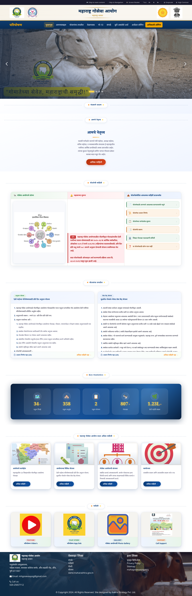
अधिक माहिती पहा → (84, 355)
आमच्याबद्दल (61, 24)
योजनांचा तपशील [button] (77, 24)
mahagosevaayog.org (138, 569)
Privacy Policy (133, 563)
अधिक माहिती (96, 162)
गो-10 (100, 24)
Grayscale (168, 2)
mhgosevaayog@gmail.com (33, 576)
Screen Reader (133, 2)
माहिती (71, 563)
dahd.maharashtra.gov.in (80, 572)
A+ (158, 2)
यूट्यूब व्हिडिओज (133, 560)
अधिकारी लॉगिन (154, 24)
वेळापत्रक (91, 24)
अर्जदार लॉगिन (137, 24)
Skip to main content (95, 2)
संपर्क (109, 24)
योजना (70, 569)
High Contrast (182, 2)
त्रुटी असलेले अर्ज (121, 24)
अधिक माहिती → (21, 484)
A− (150, 2)
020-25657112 (17, 584)
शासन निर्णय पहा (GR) (23, 355)
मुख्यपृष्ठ (49, 24)
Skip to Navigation (115, 2)
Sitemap (131, 566)
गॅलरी (70, 566)
